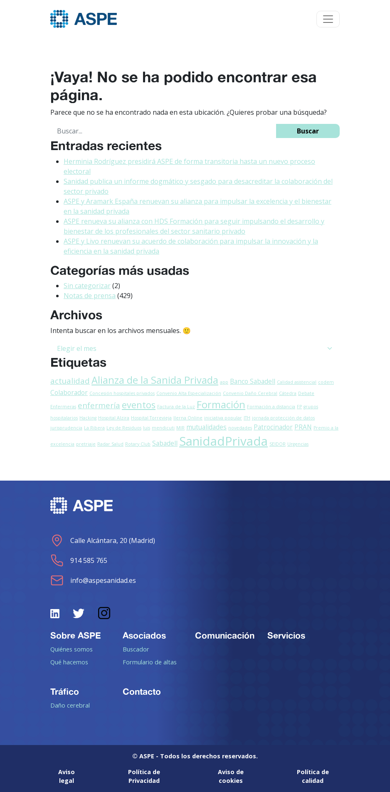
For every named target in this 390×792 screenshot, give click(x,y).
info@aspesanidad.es (93, 580)
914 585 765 (78, 560)
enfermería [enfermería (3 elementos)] (99, 405)
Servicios (286, 635)
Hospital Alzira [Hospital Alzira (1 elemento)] (113, 418)
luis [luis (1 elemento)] (146, 428)
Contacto (142, 691)
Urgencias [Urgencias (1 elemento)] (298, 444)
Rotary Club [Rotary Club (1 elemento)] (138, 444)
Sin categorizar (87, 285)
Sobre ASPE (75, 635)
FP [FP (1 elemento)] (299, 407)
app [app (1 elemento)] (224, 382)
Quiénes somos (71, 649)
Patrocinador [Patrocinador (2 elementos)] (273, 427)
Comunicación (224, 635)
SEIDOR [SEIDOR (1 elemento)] (277, 444)
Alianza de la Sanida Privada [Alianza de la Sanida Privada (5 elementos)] (154, 380)
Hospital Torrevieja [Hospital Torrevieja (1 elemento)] (151, 418)
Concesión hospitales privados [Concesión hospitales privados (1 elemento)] (122, 393)
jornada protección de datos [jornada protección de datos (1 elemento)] (283, 418)
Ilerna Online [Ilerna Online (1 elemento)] (187, 418)
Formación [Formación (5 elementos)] (221, 404)
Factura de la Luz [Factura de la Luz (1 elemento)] (176, 407)
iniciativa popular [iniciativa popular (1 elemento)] (223, 418)
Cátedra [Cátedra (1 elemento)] (287, 393)
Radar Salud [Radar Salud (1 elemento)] (110, 444)
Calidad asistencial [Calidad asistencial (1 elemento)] (296, 382)
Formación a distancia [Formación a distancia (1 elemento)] (271, 407)
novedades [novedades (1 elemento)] (240, 428)
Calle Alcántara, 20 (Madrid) (102, 540)
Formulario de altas (150, 662)
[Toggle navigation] (328, 19)
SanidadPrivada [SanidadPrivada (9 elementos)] (223, 441)
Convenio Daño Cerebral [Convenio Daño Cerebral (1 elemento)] (250, 393)
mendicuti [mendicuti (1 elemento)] (163, 428)
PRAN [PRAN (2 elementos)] (303, 427)
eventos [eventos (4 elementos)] (139, 405)
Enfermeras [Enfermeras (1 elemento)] (63, 407)
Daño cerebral (70, 705)
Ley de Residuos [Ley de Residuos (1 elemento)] (123, 428)
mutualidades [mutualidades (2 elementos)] (206, 427)
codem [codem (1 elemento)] (326, 382)
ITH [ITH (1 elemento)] (247, 418)
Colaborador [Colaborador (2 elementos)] (69, 392)
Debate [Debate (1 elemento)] (306, 393)
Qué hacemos (69, 662)
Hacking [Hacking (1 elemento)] (87, 418)
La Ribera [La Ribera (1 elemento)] (94, 428)
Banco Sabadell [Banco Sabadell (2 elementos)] (252, 381)
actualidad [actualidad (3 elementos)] (70, 380)
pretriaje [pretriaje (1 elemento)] (86, 444)
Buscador (136, 649)
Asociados (144, 635)
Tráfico (64, 691)
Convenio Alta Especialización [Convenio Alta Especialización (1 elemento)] (188, 393)
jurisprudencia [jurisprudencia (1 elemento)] (66, 428)
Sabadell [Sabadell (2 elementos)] (165, 443)
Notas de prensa (90, 295)
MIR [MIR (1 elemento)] (180, 428)
